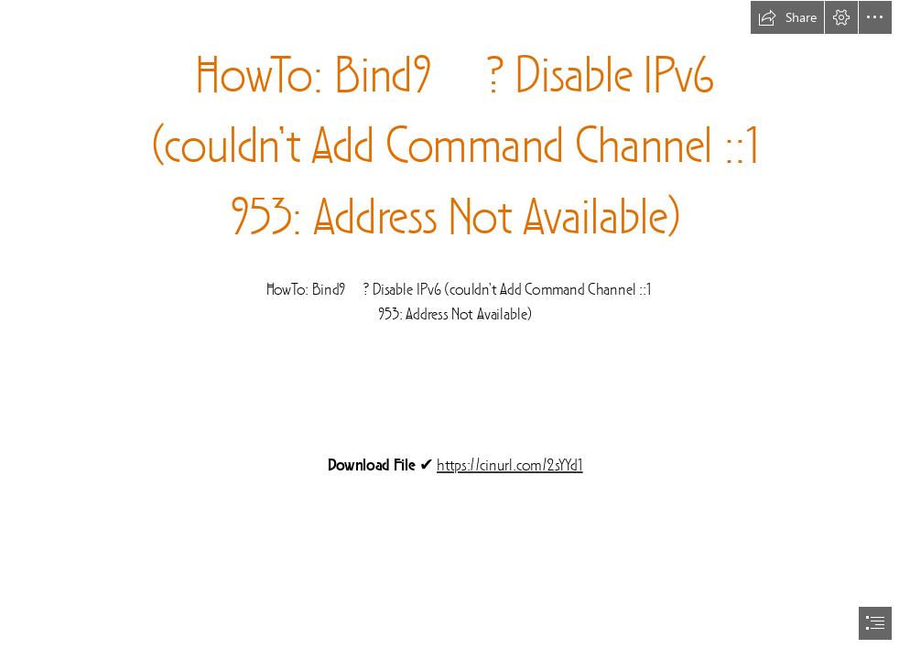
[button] (787, 17)
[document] (455, 329)
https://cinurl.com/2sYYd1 (510, 466)
